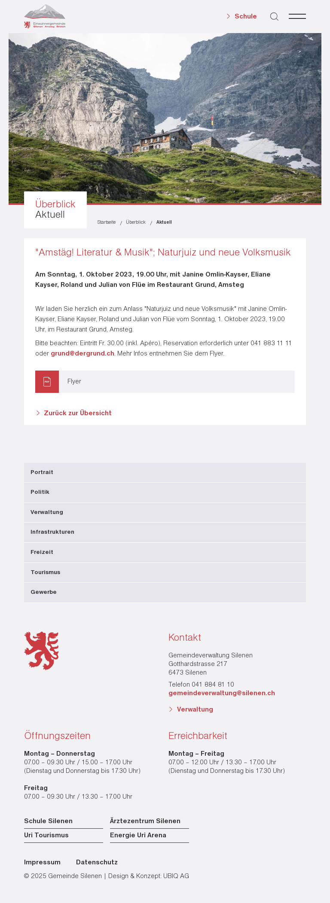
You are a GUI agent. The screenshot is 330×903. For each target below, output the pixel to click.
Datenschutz (97, 863)
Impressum (42, 863)
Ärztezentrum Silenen (145, 821)
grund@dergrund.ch (82, 354)
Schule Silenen (48, 821)
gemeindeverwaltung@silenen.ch (221, 693)
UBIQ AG (176, 876)
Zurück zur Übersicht (78, 413)
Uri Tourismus (46, 836)
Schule (246, 17)
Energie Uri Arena (138, 836)
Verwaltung (195, 710)
